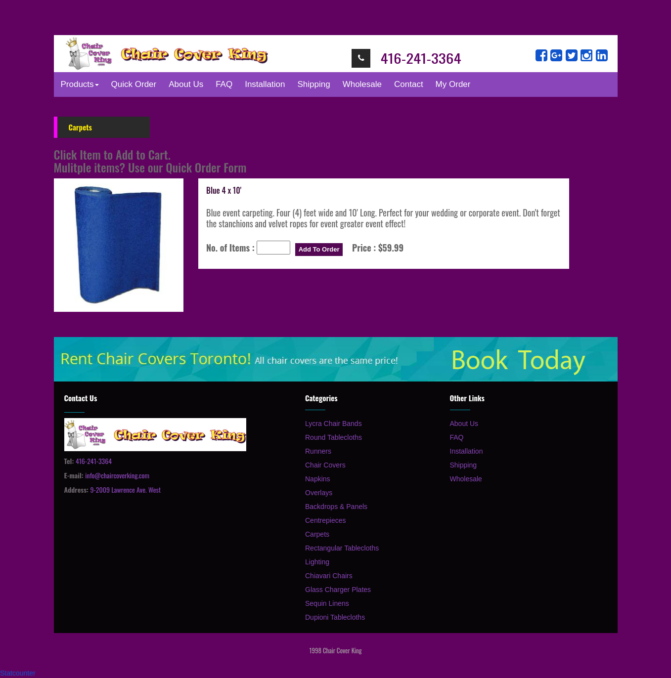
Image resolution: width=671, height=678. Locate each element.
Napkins (317, 479)
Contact (408, 84)
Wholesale (362, 84)
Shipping (313, 84)
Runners (318, 451)
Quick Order (134, 84)
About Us (186, 84)
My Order (455, 84)
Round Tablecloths (333, 437)
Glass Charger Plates (338, 589)
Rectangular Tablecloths (342, 548)
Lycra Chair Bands (333, 423)
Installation (265, 84)
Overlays (318, 493)
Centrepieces (325, 520)
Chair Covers (325, 465)
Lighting (317, 562)
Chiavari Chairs (329, 576)
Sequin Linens (327, 603)
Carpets (317, 534)
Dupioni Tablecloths (335, 617)
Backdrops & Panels (336, 506)
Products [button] (80, 84)
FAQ (224, 84)
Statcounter (18, 673)
